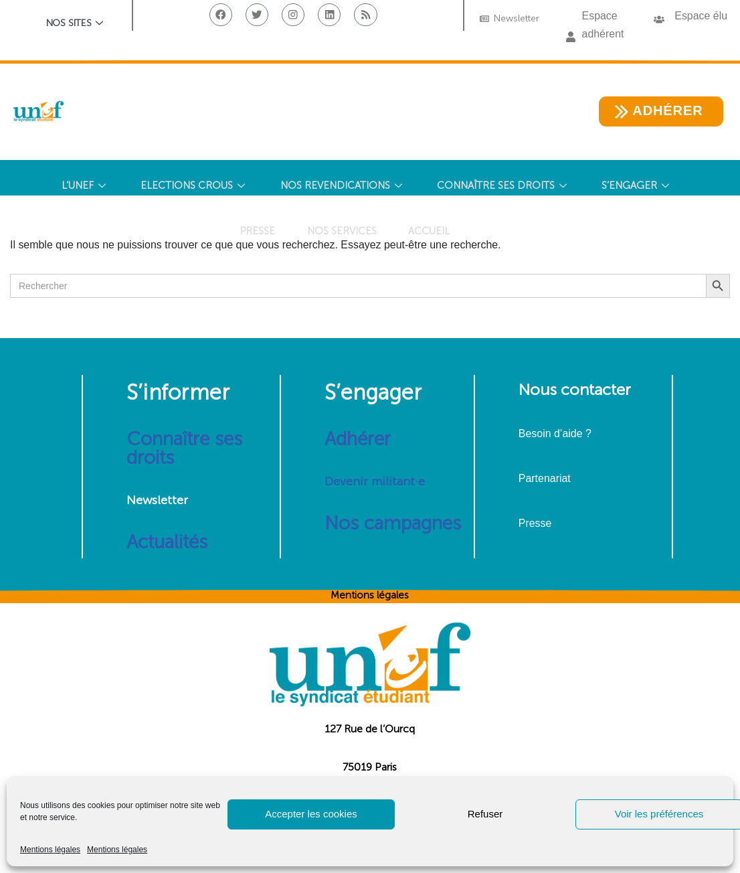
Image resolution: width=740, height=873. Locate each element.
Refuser (485, 813)
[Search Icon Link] (490, 236)
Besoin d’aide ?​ (555, 434)
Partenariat (545, 479)
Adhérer (358, 439)
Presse (535, 524)
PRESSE (254, 236)
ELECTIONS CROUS (193, 187)
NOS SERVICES (340, 236)
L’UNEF (82, 187)
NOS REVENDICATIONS (342, 187)
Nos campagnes (393, 524)
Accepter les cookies (311, 813)
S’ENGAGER (641, 187)
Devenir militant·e (375, 482)
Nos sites (75, 24)
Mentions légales (50, 849)
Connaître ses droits (184, 448)
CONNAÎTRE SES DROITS (505, 187)
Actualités (166, 543)
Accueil (429, 236)
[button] (571, 38)
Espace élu (700, 15)
